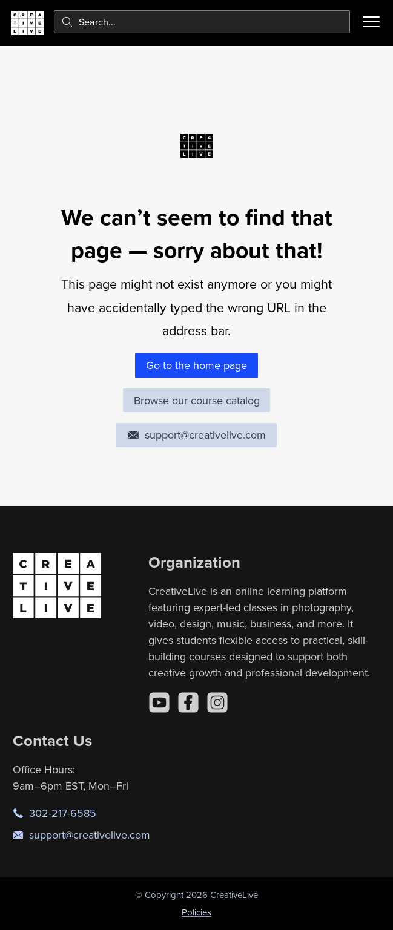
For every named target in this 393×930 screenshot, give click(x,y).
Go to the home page (196, 365)
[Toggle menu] (371, 22)
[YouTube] (159, 702)
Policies (196, 912)
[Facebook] (188, 702)
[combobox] (201, 22)
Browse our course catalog (197, 400)
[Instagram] (217, 702)
